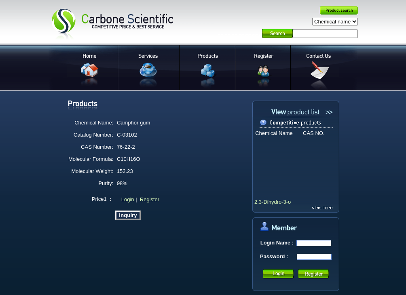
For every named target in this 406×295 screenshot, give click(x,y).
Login (127, 199)
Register (149, 199)
